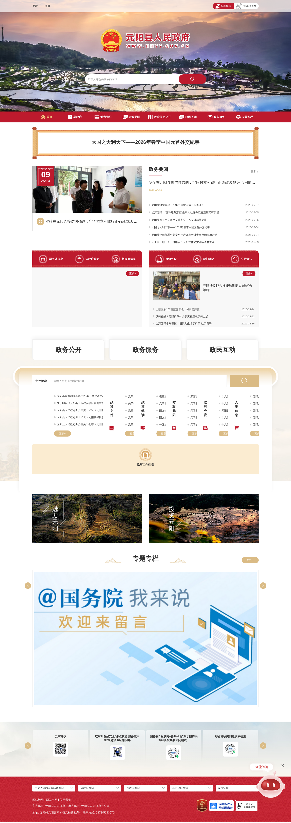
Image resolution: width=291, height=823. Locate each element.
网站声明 (51, 801)
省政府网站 (87, 789)
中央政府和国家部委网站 (49, 789)
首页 (46, 117)
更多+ (132, 274)
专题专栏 (244, 117)
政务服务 (216, 117)
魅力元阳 (103, 117)
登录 (35, 5)
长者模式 (223, 6)
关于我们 (65, 801)
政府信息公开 (159, 117)
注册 (47, 5)
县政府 (75, 117)
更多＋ (255, 171)
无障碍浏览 (246, 6)
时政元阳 (131, 117)
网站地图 (38, 801)
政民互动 (188, 117)
